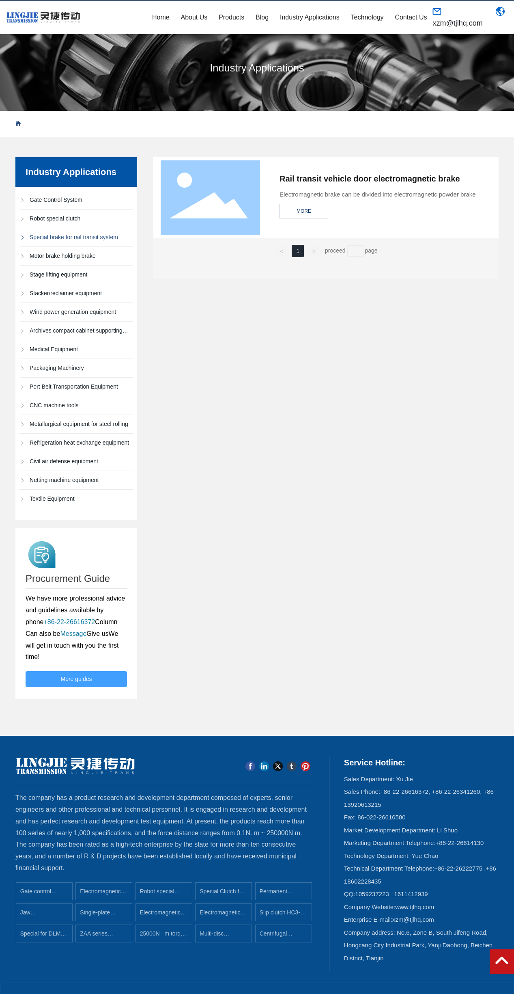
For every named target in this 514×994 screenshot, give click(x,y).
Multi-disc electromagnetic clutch (220, 936)
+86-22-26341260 (456, 791)
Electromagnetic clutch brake (220, 915)
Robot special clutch (157, 894)
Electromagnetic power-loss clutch (162, 915)
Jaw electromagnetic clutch (40, 915)
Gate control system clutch (37, 894)
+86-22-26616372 (404, 791)
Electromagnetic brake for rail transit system (100, 894)
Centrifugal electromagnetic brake (280, 936)
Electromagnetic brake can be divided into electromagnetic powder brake (378, 194)
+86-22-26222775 (458, 868)
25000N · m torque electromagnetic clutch (163, 936)
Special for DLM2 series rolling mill (42, 936)
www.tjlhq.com (414, 906)
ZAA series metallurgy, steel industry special (100, 936)
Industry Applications (257, 67)
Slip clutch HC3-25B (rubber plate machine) (281, 915)
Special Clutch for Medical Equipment (222, 894)
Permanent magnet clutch (277, 894)
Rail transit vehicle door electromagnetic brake (370, 178)
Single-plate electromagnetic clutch (100, 915)
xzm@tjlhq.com (457, 23)
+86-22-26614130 (460, 842)
